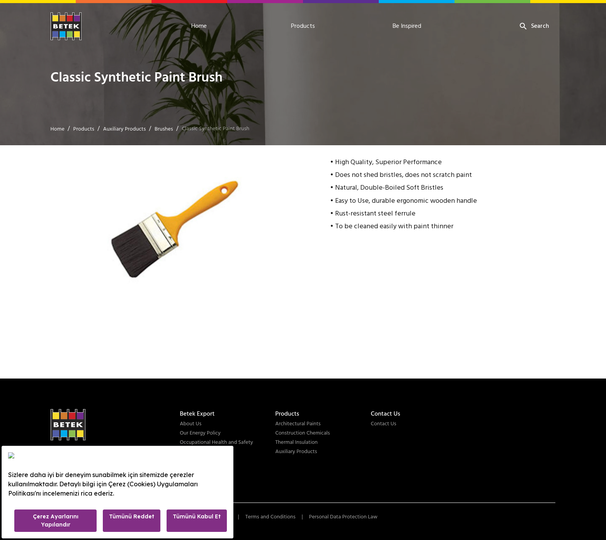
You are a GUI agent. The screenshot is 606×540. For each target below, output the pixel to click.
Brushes (164, 129)
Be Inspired (407, 26)
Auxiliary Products (124, 129)
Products (303, 26)
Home (199, 26)
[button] (172, 228)
